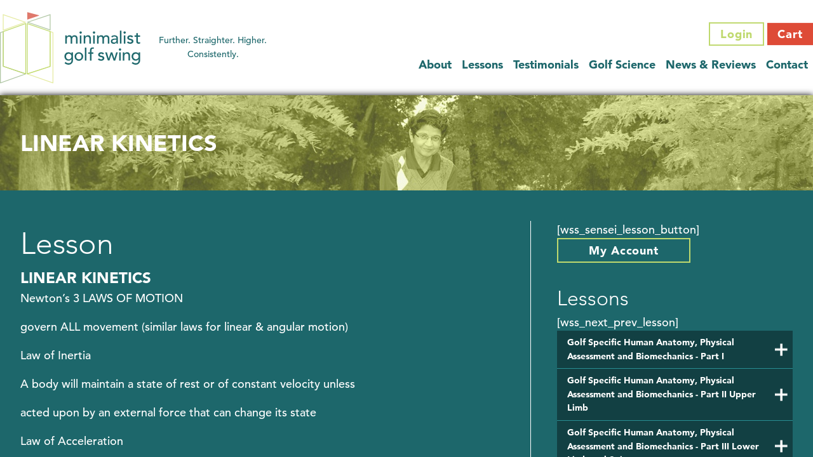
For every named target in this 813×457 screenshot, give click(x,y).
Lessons (482, 64)
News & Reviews (711, 64)
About (435, 64)
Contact (787, 64)
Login (736, 34)
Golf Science (622, 64)
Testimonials (546, 64)
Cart (790, 34)
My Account (624, 250)
